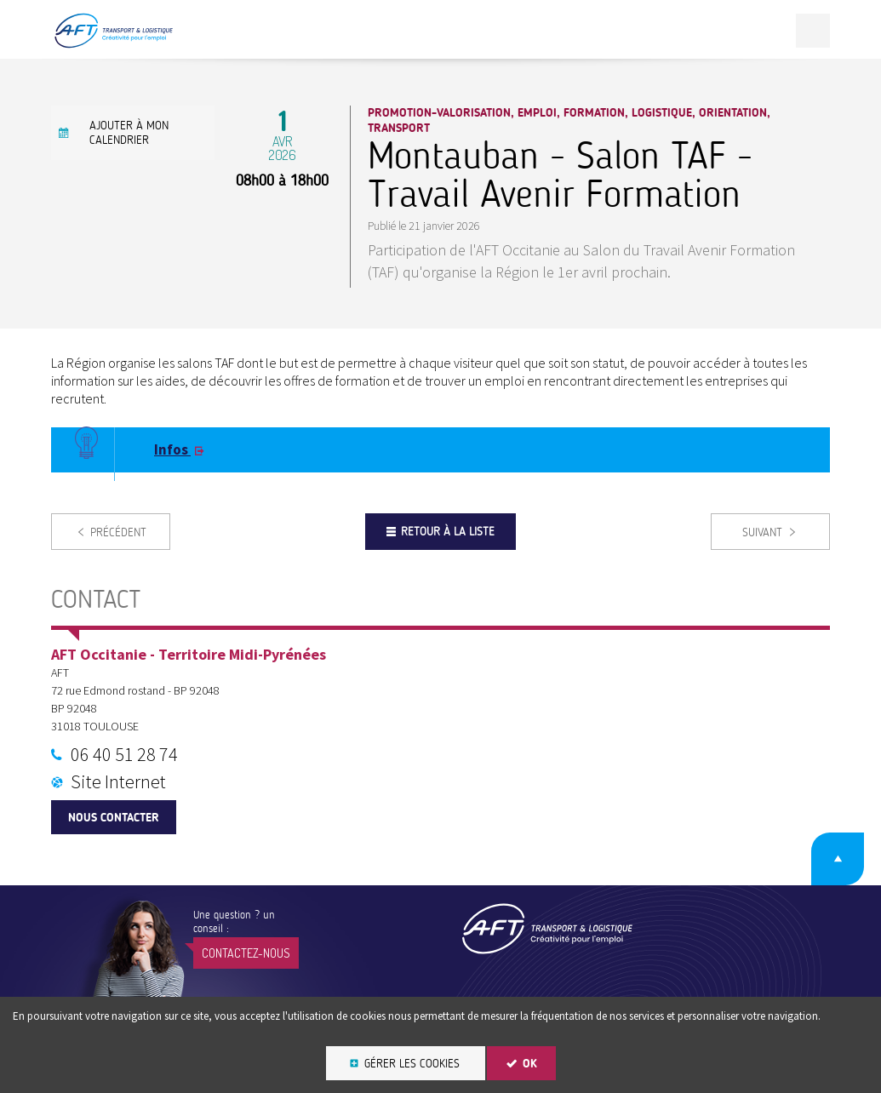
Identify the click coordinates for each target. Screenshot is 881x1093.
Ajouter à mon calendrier (129, 132)
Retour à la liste (448, 531)
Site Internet (118, 781)
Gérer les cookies (412, 1063)
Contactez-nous (246, 953)
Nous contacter (113, 817)
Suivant (762, 532)
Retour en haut (837, 859)
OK (530, 1063)
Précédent (118, 532)
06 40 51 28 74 (124, 754)
